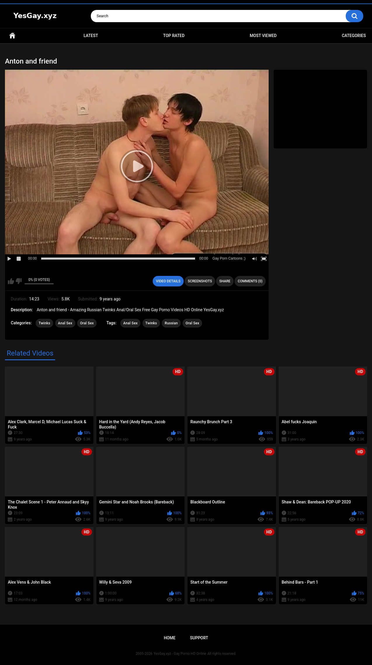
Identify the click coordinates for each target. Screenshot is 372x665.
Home (12, 35)
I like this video (11, 281)
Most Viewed (263, 35)
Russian (171, 323)
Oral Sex (87, 323)
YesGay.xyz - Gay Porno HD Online (180, 654)
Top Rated (174, 35)
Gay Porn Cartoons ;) (229, 258)
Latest (91, 35)
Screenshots (200, 281)
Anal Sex (65, 323)
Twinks (44, 323)
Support (199, 638)
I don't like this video (18, 281)
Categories (354, 35)
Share (224, 281)
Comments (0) (250, 281)
